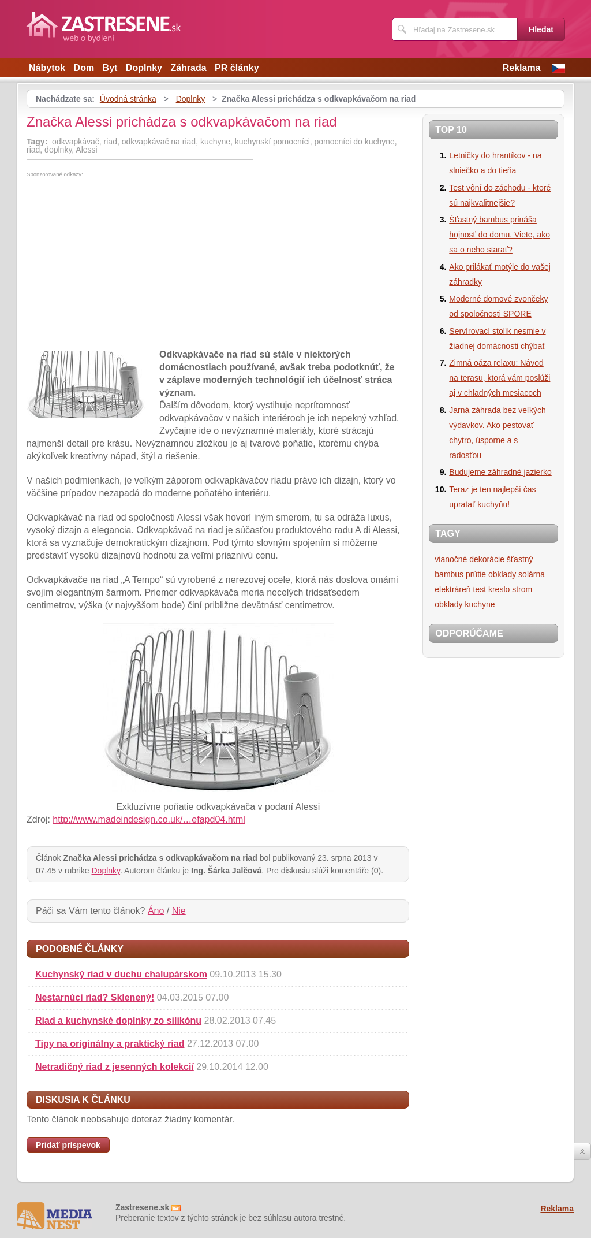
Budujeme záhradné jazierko (500, 472)
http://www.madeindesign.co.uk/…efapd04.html (149, 819)
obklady (502, 574)
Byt (110, 68)
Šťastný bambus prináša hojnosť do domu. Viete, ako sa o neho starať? (499, 234)
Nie (179, 911)
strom (522, 589)
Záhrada (188, 68)
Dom (84, 68)
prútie (476, 574)
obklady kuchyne (465, 604)
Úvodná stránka (128, 98)
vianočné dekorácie (469, 559)
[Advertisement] (123, 264)
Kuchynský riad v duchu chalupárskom (121, 974)
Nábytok (47, 68)
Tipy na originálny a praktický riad (109, 1044)
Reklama (522, 68)
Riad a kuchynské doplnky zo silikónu (118, 1020)
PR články (237, 68)
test (479, 589)
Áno (156, 911)
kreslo (499, 589)
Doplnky (144, 68)
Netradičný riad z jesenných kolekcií (114, 1067)
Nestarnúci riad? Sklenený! (94, 997)
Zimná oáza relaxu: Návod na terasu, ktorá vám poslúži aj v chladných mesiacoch (499, 377)
